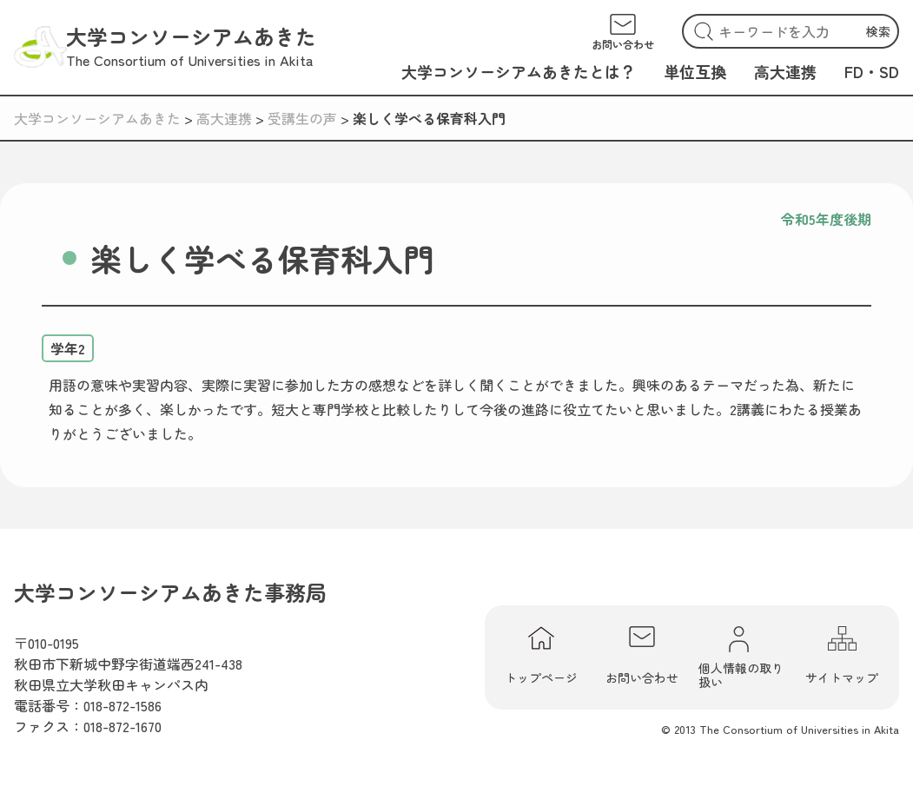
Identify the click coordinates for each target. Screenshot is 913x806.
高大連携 (785, 71)
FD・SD (871, 71)
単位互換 (695, 71)
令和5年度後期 (826, 218)
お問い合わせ (641, 656)
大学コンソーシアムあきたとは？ (518, 71)
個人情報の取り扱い (741, 657)
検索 (878, 31)
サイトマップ (841, 656)
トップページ (541, 656)
